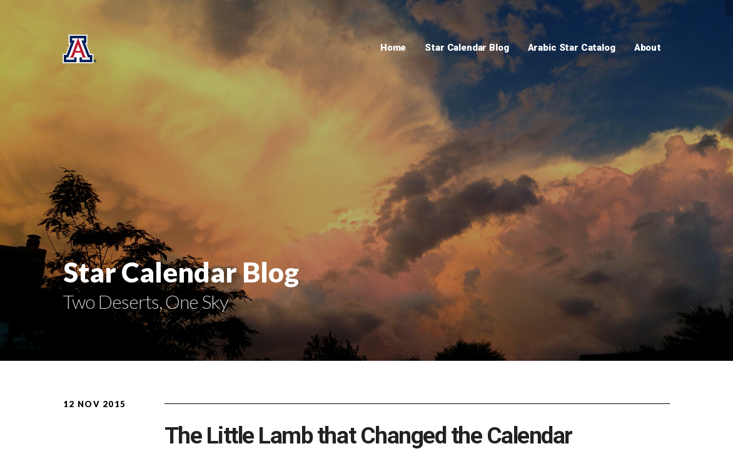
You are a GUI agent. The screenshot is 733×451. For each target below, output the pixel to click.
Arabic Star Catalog (571, 47)
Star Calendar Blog (466, 47)
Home (393, 47)
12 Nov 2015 (94, 404)
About (647, 47)
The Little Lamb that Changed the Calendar (368, 435)
